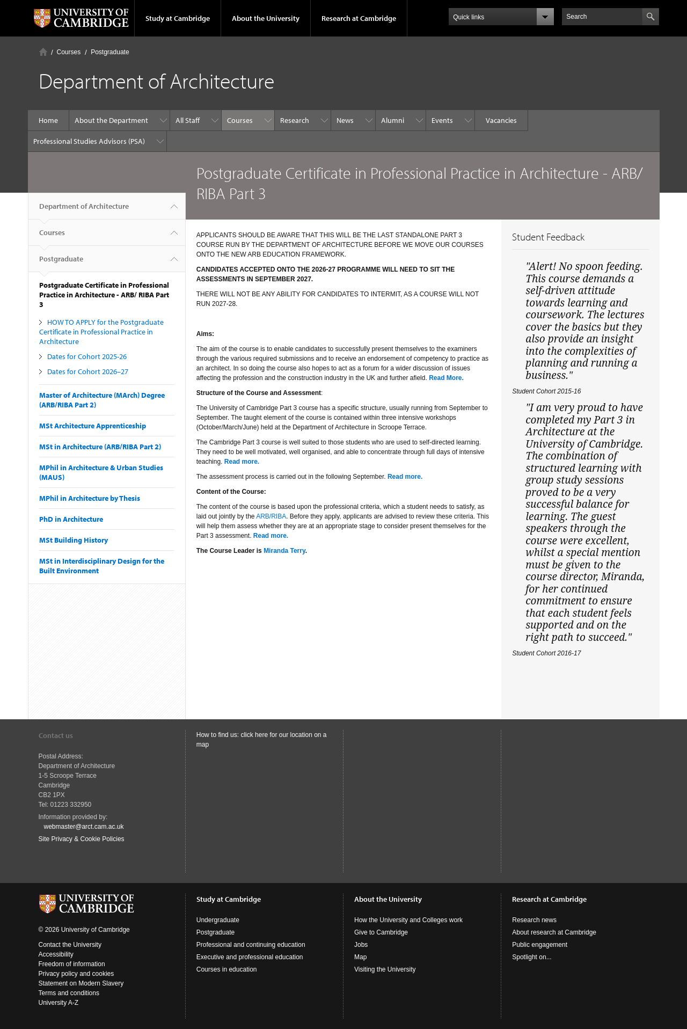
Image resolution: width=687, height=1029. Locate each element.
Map (360, 957)
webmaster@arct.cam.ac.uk (84, 826)
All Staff (188, 120)
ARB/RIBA (271, 516)
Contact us (56, 735)
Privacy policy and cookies (76, 973)
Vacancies (501, 120)
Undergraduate (217, 920)
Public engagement (539, 944)
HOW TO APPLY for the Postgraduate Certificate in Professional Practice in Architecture (101, 331)
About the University (265, 18)
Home (43, 51)
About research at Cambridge (554, 932)
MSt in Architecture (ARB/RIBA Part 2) (100, 446)
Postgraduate (110, 52)
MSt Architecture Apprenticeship (92, 425)
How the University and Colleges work (408, 920)
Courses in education (226, 969)
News (345, 120)
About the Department (111, 120)
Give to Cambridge (381, 932)
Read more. (241, 461)
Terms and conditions (69, 993)
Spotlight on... (531, 957)
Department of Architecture (84, 210)
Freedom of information (72, 964)
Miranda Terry (284, 550)
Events (442, 120)
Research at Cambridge (358, 18)
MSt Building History (73, 540)
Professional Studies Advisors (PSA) (89, 141)
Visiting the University (385, 969)
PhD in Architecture (71, 519)
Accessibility (56, 954)
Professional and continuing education (250, 944)
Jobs (361, 944)
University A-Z (59, 1002)
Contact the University (70, 944)
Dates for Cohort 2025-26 (87, 356)
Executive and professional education (249, 957)
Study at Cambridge (177, 18)
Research (294, 120)
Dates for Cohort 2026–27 (87, 371)
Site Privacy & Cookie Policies (82, 839)
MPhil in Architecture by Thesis (89, 498)
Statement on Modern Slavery (81, 983)
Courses (69, 52)
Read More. (446, 378)
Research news (534, 920)
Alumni (392, 120)
